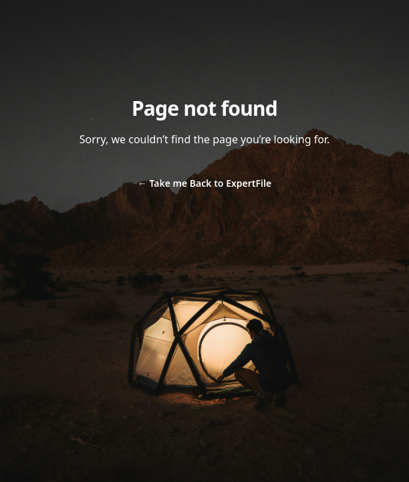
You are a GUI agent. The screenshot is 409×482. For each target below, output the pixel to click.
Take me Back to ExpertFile (204, 183)
